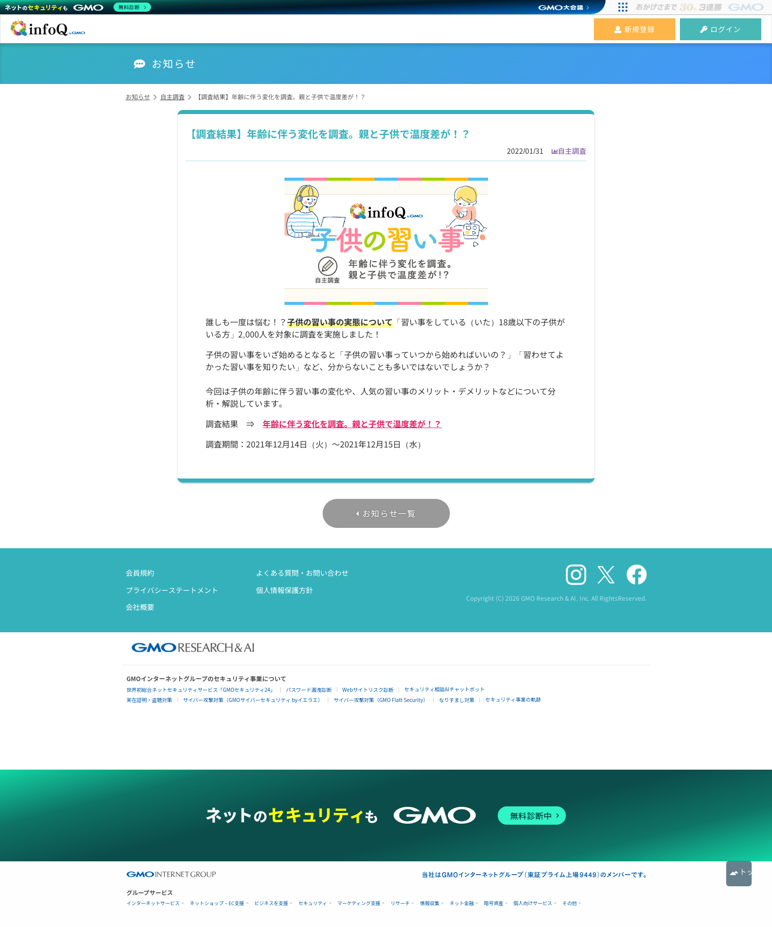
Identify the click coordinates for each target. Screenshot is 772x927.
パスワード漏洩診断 (309, 689)
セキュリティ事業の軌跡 (512, 699)
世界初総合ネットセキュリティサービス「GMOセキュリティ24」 (201, 689)
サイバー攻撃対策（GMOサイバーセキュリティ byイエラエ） (253, 700)
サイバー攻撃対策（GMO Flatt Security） (380, 700)
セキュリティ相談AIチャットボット (444, 689)
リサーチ (400, 903)
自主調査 (572, 151)
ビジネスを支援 (271, 903)
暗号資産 (493, 903)
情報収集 (429, 903)
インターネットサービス (153, 903)
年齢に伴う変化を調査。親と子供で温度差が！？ (352, 423)
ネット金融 (461, 903)
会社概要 (140, 607)
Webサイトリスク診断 (368, 689)
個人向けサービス (532, 903)
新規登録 (634, 29)
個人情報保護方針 (284, 590)
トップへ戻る (739, 873)
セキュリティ (312, 903)
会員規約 (140, 573)
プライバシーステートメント (172, 590)
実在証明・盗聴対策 (150, 700)
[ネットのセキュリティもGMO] (78, 7)
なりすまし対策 (456, 700)
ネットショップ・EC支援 (217, 903)
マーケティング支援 (359, 903)
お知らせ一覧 (389, 513)
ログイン (720, 29)
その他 (569, 903)
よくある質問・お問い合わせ (302, 573)
